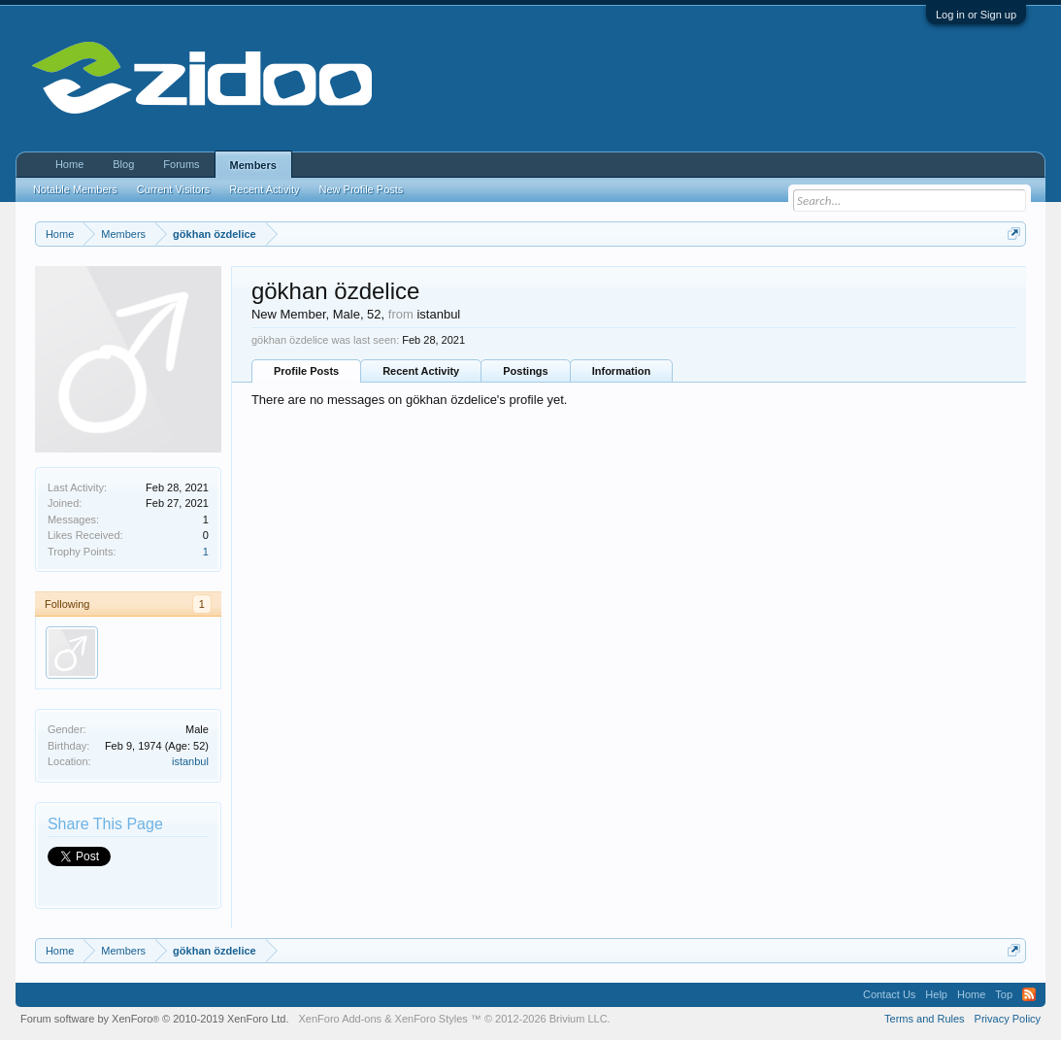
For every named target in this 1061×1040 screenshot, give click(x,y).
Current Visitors (174, 189)
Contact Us (889, 994)
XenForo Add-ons (340, 1018)
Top (1003, 994)
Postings (525, 371)
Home (69, 164)
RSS (1029, 994)
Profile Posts (306, 371)
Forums (181, 164)
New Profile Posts (361, 189)
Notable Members (75, 189)
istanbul (190, 761)
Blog (123, 164)
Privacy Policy (1008, 1018)
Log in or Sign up (976, 14)
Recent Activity (420, 371)
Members (253, 165)
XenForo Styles (431, 1018)
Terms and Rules (924, 1018)
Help (936, 994)
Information (621, 371)
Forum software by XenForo (154, 1018)
